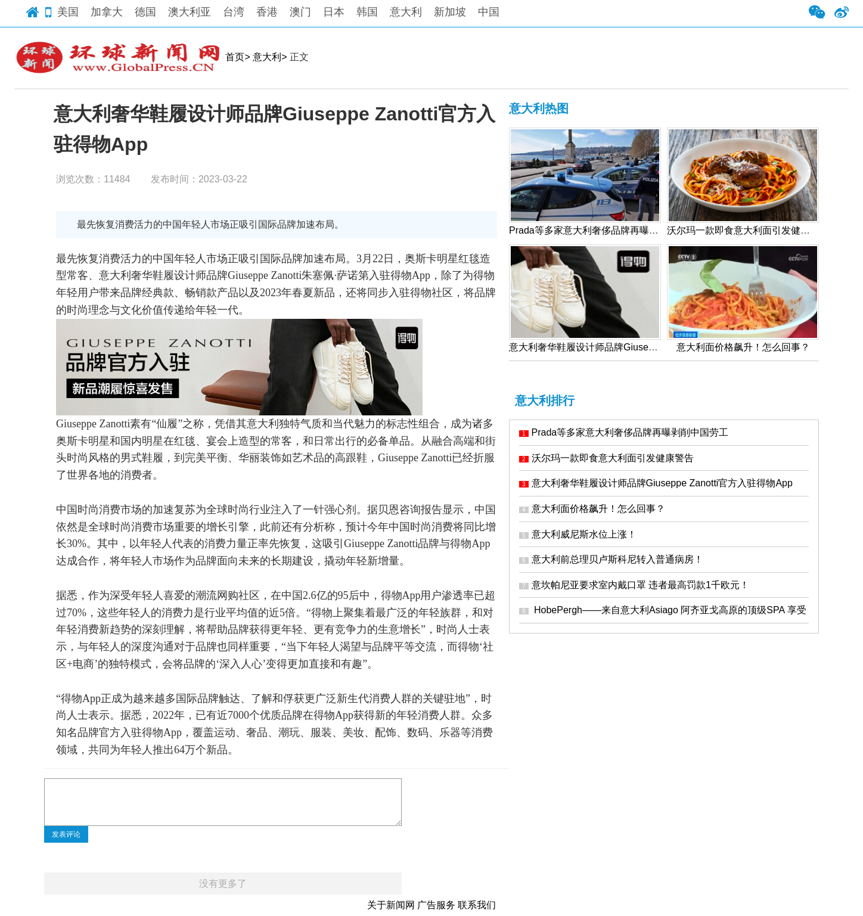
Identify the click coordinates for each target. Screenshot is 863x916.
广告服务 (436, 905)
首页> (237, 57)
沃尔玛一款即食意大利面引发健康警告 (606, 458)
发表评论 (66, 834)
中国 (488, 12)
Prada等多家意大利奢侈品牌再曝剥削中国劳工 (623, 432)
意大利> (270, 57)
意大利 (406, 12)
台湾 (233, 12)
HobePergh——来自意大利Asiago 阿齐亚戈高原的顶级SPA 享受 (662, 610)
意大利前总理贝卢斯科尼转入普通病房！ (611, 559)
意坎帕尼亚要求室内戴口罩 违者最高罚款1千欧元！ (634, 585)
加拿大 (107, 12)
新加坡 (450, 12)
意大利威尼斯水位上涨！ (578, 534)
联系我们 (477, 905)
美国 (68, 12)
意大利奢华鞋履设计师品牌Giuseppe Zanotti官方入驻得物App (656, 483)
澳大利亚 (189, 12)
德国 (145, 12)
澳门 (300, 12)
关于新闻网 (391, 905)
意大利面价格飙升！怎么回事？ (592, 509)
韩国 (367, 12)
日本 (333, 12)
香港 (267, 12)
